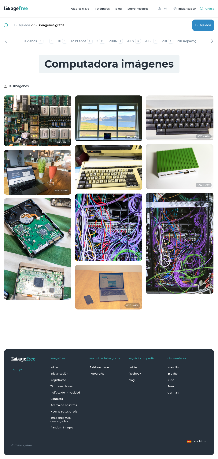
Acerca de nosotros (63, 405)
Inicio (54, 367)
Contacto (56, 399)
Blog (118, 8)
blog (131, 380)
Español (173, 373)
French (172, 386)
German (173, 392)
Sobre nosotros (137, 8)
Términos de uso (61, 386)
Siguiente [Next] (212, 41)
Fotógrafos (102, 8)
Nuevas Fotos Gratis (63, 411)
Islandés (173, 367)
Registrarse (58, 380)
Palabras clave (79, 8)
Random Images (61, 427)
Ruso (171, 380)
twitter (133, 367)
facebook (134, 373)
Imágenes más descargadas (60, 419)
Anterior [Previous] (6, 41)
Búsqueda (203, 25)
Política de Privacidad (65, 392)
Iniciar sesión (59, 373)
